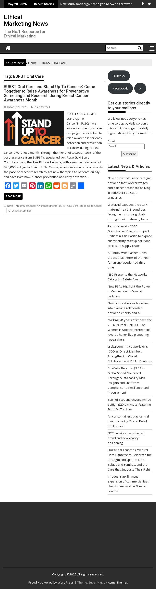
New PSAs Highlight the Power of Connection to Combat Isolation (129, 291)
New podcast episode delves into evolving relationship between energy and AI (128, 308)
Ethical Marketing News (26, 20)
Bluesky (119, 75)
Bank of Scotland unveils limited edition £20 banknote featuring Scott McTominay (129, 404)
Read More (13, 196)
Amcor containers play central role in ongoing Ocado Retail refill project (128, 421)
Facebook (120, 88)
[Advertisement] (31, 538)
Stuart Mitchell (40, 107)
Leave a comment (22, 210)
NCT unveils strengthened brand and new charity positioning (126, 438)
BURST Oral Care (68, 206)
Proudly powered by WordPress (51, 582)
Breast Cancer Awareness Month (38, 206)
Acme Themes (118, 582)
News (10, 206)
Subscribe (130, 154)
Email (111, 141)
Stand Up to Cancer (91, 206)
